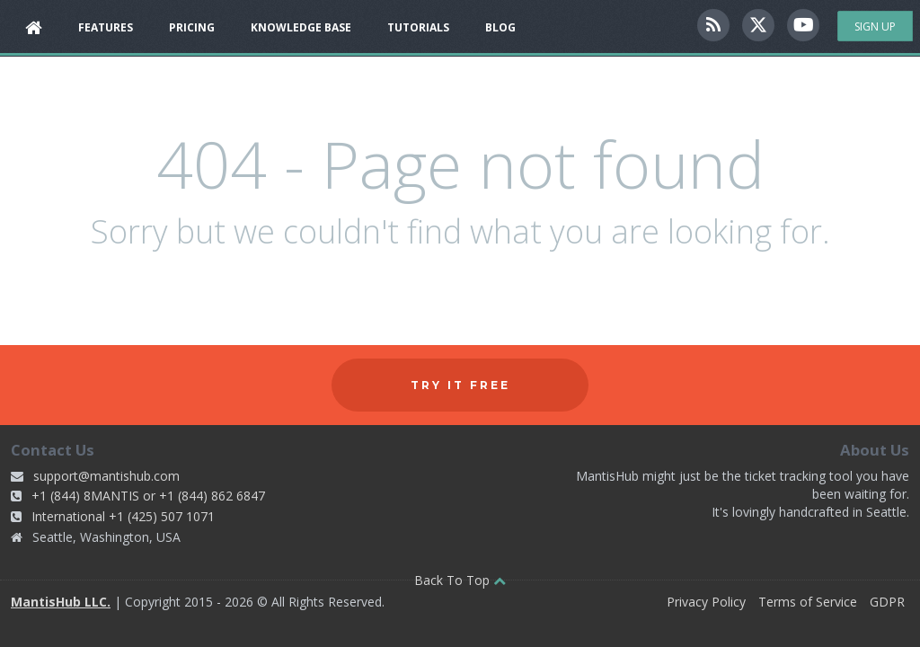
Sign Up (875, 26)
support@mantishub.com (106, 475)
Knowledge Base (301, 27)
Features (105, 27)
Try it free (460, 385)
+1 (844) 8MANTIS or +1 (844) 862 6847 (148, 495)
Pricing (192, 27)
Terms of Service (807, 601)
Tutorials (418, 27)
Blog (500, 27)
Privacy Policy (706, 601)
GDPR (887, 601)
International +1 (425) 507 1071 (123, 516)
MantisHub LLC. (61, 601)
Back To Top (460, 580)
